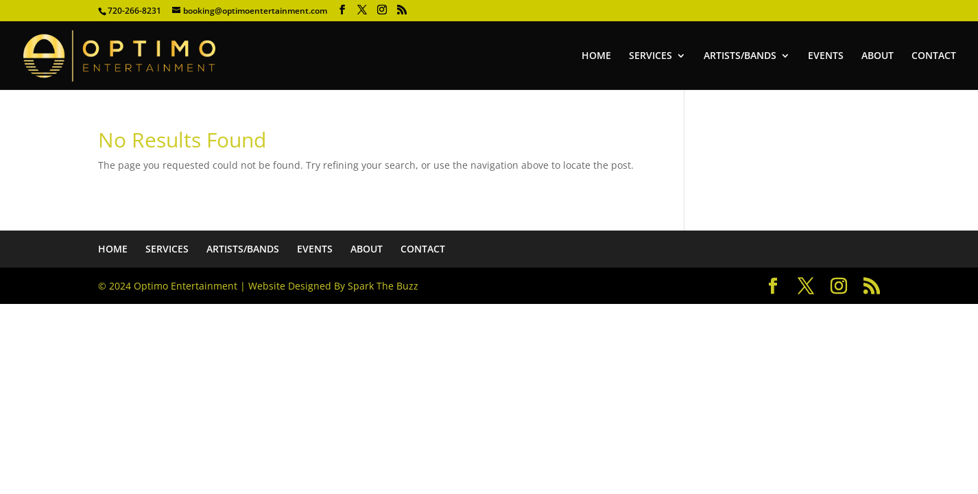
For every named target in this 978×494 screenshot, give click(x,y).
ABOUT (877, 56)
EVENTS (826, 56)
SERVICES (650, 56)
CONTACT (933, 56)
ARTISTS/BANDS (740, 56)
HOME (596, 56)
